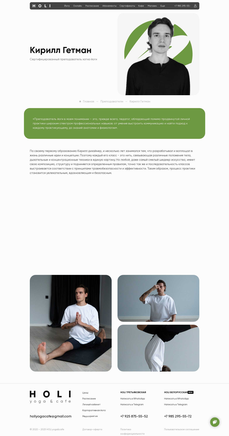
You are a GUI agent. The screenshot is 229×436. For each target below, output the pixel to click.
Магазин (152, 5)
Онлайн (77, 5)
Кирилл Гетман (140, 101)
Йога (67, 5)
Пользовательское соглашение (181, 429)
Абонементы (109, 5)
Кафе (141, 5)
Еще (162, 5)
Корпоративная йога (94, 410)
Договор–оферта (92, 429)
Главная (86, 101)
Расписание (92, 5)
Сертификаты (127, 5)
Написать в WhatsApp (132, 398)
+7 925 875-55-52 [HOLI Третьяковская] (134, 416)
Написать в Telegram (132, 404)
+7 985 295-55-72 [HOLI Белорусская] (178, 416)
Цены (85, 392)
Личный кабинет (91, 404)
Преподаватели (112, 101)
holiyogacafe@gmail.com (50, 416)
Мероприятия (89, 416)
